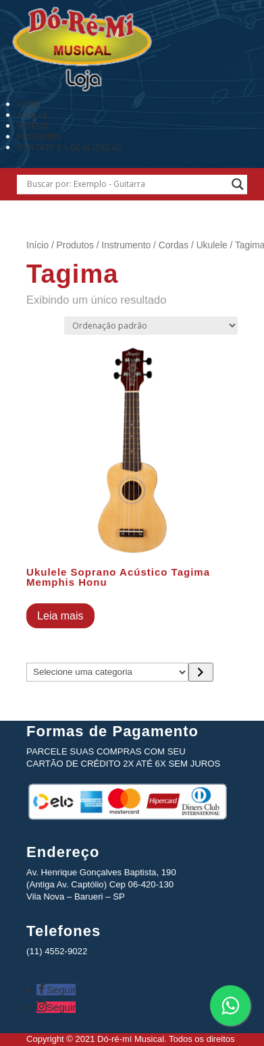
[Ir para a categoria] (200, 672)
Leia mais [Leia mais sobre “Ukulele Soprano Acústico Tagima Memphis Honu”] (60, 616)
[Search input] (126, 184)
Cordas (173, 245)
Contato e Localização (70, 147)
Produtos (39, 136)
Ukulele (212, 245)
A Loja (32, 114)
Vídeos (32, 125)
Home (29, 104)
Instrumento (126, 245)
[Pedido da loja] (151, 325)
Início (37, 245)
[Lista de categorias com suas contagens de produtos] (107, 672)
